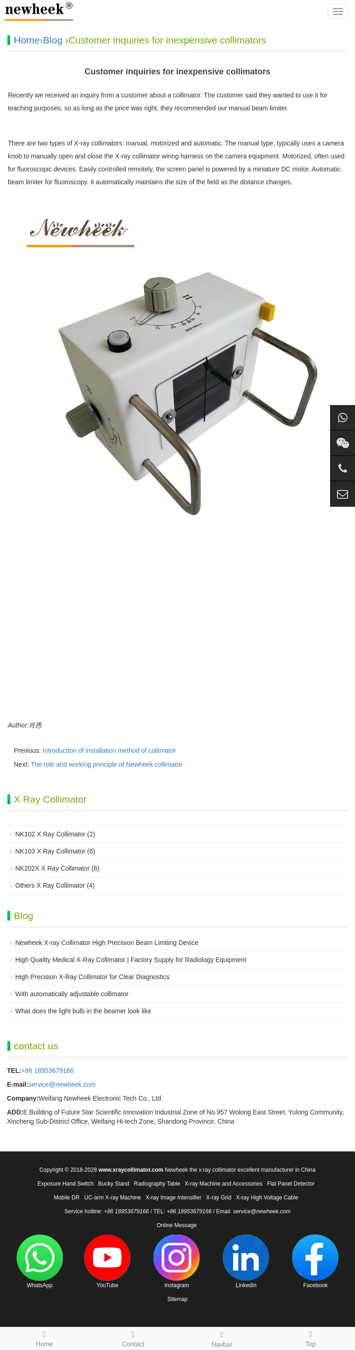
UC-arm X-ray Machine (112, 1197)
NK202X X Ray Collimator (52, 868)
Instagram (176, 1262)
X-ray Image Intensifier (174, 1197)
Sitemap (177, 1299)
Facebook (315, 1262)
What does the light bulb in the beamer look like (83, 1011)
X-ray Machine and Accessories (224, 1183)
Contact (133, 1337)
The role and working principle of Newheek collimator (106, 764)
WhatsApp (40, 1262)
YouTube (107, 1262)
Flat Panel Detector (291, 1183)
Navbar (221, 1338)
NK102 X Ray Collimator (50, 834)
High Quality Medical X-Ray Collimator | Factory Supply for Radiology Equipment (130, 959)
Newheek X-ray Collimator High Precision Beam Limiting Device (106, 942)
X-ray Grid (219, 1197)
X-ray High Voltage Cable (267, 1197)
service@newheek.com (62, 1084)
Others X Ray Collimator (50, 885)
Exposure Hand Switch (65, 1183)
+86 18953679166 (47, 1070)
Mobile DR (67, 1197)
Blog (52, 40)
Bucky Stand (113, 1183)
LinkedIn (246, 1262)
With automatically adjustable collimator (72, 994)
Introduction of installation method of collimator (109, 750)
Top (310, 1337)
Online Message (177, 1225)
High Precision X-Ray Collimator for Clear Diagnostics (92, 977)
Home (27, 40)
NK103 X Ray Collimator (50, 851)
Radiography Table (157, 1183)
